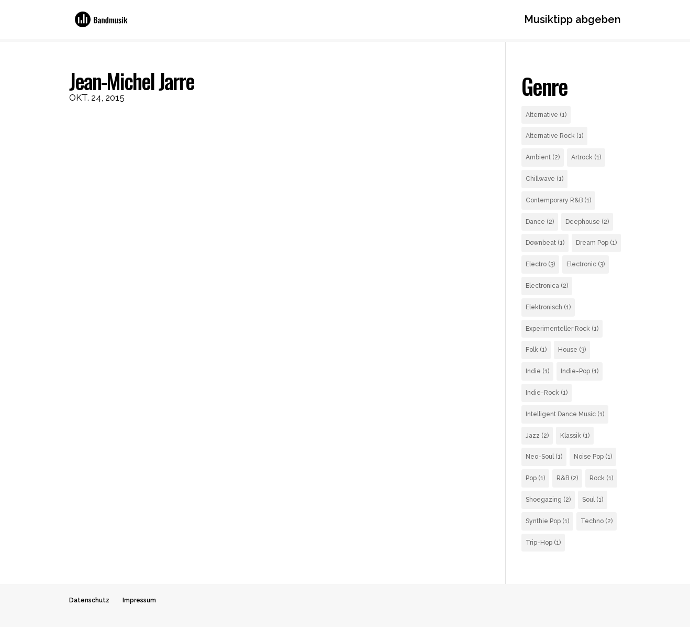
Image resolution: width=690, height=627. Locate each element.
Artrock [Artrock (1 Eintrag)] (586, 157)
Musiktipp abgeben (572, 21)
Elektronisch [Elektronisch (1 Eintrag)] (548, 307)
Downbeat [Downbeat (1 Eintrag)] (545, 242)
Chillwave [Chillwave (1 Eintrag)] (544, 178)
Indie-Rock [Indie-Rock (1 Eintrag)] (546, 392)
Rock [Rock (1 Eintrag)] (601, 478)
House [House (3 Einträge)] (572, 349)
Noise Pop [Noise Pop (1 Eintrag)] (593, 456)
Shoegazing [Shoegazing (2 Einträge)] (548, 499)
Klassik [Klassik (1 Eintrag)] (574, 435)
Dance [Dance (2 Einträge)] (540, 221)
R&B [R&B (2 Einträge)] (567, 478)
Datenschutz (89, 600)
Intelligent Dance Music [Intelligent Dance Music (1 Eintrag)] (565, 414)
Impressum (139, 600)
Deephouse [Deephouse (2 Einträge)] (587, 221)
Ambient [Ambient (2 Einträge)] (543, 157)
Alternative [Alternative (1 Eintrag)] (546, 114)
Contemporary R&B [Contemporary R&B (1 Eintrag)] (558, 200)
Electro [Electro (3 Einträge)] (540, 264)
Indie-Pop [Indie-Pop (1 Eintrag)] (579, 371)
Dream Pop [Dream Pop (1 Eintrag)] (596, 242)
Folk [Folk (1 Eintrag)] (536, 349)
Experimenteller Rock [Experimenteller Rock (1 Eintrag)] (562, 328)
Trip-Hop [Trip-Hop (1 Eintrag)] (543, 542)
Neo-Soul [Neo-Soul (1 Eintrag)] (544, 456)
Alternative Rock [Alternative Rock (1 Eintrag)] (554, 135)
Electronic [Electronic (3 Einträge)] (585, 264)
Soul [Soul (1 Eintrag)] (592, 499)
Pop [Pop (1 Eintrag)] (535, 478)
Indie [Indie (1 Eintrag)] (537, 371)
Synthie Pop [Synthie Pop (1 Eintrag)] (547, 521)
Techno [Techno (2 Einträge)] (597, 521)
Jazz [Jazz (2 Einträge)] (537, 435)
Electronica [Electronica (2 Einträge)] (547, 285)
